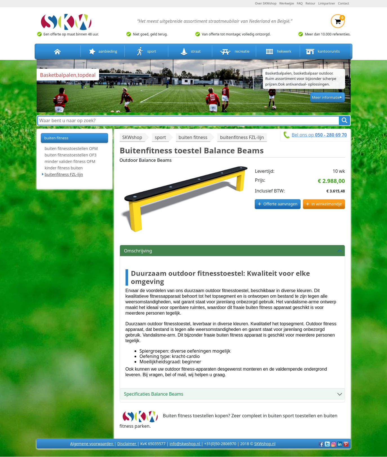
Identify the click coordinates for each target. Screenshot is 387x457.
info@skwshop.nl (185, 443)
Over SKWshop (265, 3)
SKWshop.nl (264, 443)
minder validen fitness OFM (70, 161)
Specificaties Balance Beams (154, 394)
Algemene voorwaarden (92, 443)
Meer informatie (326, 97)
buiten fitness (56, 137)
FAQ (300, 3)
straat (190, 51)
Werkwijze (286, 3)
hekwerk (277, 51)
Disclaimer (127, 443)
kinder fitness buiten (64, 168)
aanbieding (102, 51)
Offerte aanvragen (280, 204)
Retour (310, 3)
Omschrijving (138, 251)
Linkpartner (326, 3)
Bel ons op (319, 135)
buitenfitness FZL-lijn (64, 174)
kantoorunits (322, 51)
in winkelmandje (327, 204)
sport (146, 51)
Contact (343, 3)
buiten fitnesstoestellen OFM (71, 148)
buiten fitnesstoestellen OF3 (71, 155)
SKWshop (132, 137)
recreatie (234, 51)
